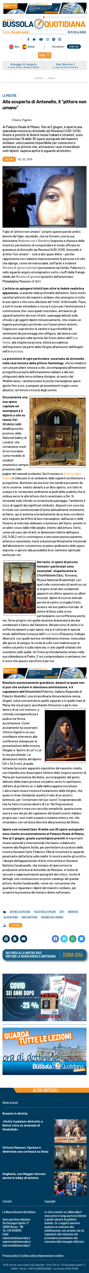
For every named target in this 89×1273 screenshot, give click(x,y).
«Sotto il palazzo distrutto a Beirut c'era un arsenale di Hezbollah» (22, 1125)
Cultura (51, 78)
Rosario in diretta (15, 1113)
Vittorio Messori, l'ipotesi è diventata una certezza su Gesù (25, 1149)
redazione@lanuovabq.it (16, 1238)
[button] (44, 55)
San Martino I (65, 64)
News (17, 46)
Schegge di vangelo (23, 64)
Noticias (31, 46)
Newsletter (58, 47)
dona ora (74, 46)
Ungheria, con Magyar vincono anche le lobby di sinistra (24, 1176)
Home (38, 78)
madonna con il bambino (52, 917)
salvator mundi (11, 917)
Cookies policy (28, 1255)
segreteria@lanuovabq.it (16, 1241)
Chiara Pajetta (22, 120)
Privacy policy (10, 1255)
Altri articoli (46, 1090)
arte (62, 911)
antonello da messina (20, 911)
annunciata (73, 911)
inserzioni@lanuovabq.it (16, 1245)
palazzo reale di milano (45, 911)
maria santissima (29, 917)
